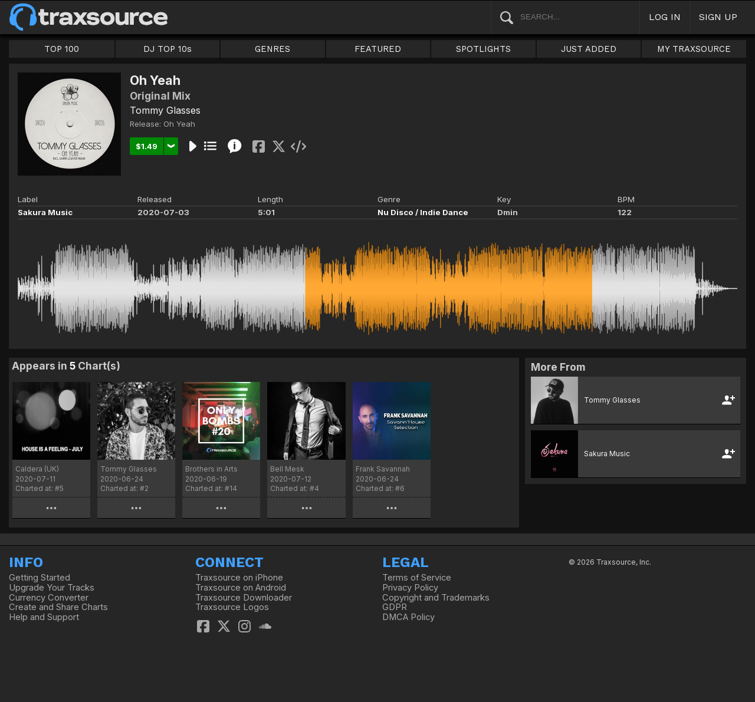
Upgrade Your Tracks (51, 587)
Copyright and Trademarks (436, 597)
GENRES (272, 49)
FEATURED (377, 49)
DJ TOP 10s (167, 49)
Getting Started (39, 577)
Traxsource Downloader (243, 597)
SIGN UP (718, 16)
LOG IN (665, 16)
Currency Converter (48, 597)
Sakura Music (45, 212)
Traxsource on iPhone (239, 577)
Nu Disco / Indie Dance (423, 212)
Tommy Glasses (165, 110)
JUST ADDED (588, 49)
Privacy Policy (410, 587)
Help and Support (44, 617)
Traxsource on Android (240, 587)
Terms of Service (416, 577)
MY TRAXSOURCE (694, 49)
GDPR (394, 607)
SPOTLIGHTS (483, 49)
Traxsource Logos (232, 607)
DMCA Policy (408, 617)
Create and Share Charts (58, 607)
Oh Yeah (179, 123)
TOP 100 (61, 49)
